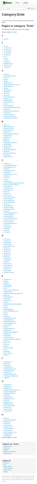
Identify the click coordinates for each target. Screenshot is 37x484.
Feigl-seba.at (7, 365)
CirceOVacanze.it (8, 190)
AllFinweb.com (8, 90)
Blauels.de (6, 151)
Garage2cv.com (8, 386)
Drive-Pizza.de (8, 263)
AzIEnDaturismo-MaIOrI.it (10, 118)
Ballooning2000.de (9, 126)
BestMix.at (6, 139)
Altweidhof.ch (7, 91)
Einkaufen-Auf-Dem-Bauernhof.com (13, 293)
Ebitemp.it (6, 283)
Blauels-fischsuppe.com (10, 149)
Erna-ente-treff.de (8, 348)
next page (13, 32)
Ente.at (5, 313)
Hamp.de (6, 418)
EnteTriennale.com (9, 337)
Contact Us (6, 463)
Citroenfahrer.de (8, 205)
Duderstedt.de (7, 270)
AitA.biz (6, 81)
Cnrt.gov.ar (7, 211)
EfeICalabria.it (7, 286)
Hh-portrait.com (8, 425)
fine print (30, 479)
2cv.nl (5, 56)
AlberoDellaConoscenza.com (11, 84)
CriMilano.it (7, 228)
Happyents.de (7, 421)
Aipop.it (6, 79)
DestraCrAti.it (7, 249)
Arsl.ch (5, 104)
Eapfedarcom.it (8, 279)
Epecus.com (7, 342)
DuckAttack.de (7, 267)
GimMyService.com (9, 399)
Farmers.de (7, 363)
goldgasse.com (8, 402)
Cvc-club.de (7, 232)
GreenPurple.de (8, 409)
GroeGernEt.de (8, 411)
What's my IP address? (9, 451)
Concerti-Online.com (9, 220)
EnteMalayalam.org (9, 320)
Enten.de (6, 327)
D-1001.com (7, 239)
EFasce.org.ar (7, 284)
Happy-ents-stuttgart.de (10, 420)
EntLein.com (7, 341)
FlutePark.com (7, 372)
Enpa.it (5, 305)
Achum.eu (6, 77)
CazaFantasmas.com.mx (10, 174)
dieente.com (7, 255)
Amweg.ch (6, 95)
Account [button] (31, 8)
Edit (25, 2)
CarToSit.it (6, 169)
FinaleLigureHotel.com (10, 369)
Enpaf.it (6, 307)
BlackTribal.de (7, 144)
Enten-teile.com (8, 325)
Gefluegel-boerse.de (9, 393)
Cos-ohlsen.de (7, 227)
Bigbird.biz (6, 141)
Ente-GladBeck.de (9, 309)
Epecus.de (6, 344)
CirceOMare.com (8, 188)
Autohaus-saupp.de (9, 114)
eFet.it (5, 288)
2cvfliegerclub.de (8, 63)
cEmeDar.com (7, 181)
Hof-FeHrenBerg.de (9, 428)
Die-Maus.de (7, 253)
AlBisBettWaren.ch (9, 86)
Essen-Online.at (8, 353)
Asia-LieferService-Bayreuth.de (12, 107)
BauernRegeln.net (8, 130)
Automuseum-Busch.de (10, 116)
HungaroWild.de (8, 434)
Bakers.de (6, 125)
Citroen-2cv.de (7, 195)
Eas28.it (6, 281)
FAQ (4, 464)
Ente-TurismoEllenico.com (11, 311)
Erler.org (6, 346)
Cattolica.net (7, 172)
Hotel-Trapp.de (8, 430)
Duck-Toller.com (8, 265)
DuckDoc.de (7, 269)
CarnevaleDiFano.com (10, 167)
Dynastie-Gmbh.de (9, 272)
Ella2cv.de (6, 295)
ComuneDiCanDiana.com (10, 218)
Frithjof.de (6, 377)
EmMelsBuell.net (8, 297)
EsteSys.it (6, 355)
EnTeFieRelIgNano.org (10, 318)
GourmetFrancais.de (9, 406)
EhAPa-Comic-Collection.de (11, 290)
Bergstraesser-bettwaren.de (11, 134)
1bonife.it (6, 39)
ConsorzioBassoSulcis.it (10, 223)
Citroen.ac (6, 204)
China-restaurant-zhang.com (11, 184)
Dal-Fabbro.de (7, 244)
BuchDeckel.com (8, 156)
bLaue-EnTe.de (8, 146)
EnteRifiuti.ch (7, 334)
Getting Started (7, 466)
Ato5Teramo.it (7, 112)
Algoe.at (6, 88)
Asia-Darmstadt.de (9, 105)
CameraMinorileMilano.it (10, 165)
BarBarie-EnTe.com (9, 128)
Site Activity (6, 448)
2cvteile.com (7, 67)
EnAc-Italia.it (7, 298)
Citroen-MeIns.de (8, 198)
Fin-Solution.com (8, 367)
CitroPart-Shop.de (8, 207)
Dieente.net (7, 256)
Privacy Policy (7, 470)
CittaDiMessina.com (9, 209)
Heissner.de (7, 423)
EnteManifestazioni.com (10, 321)
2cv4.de (6, 58)
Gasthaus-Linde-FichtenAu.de (12, 390)
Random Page (7, 446)
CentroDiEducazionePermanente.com (14, 183)
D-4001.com (7, 241)
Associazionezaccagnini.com (11, 111)
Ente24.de (6, 316)
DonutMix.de (7, 260)
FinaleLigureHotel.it (9, 370)
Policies (5, 471)
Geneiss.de (7, 395)
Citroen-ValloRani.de (9, 202)
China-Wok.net (8, 186)
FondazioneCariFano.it (10, 374)
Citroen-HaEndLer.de (9, 197)
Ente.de (6, 314)
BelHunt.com (7, 132)
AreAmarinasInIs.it (9, 102)
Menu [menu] (17, 3)
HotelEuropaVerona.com (10, 432)
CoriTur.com (7, 225)
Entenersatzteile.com (9, 328)
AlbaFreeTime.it (8, 83)
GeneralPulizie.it (8, 397)
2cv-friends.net (8, 51)
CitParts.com (7, 193)
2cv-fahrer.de (7, 49)
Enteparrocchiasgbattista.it (11, 332)
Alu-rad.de (6, 93)
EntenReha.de (7, 330)
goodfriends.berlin (8, 404)
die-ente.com (7, 251)
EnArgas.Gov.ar (8, 300)
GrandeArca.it (7, 407)
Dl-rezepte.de (7, 258)
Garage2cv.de (7, 388)
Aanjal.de (6, 74)
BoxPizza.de (7, 155)
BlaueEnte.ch (7, 148)
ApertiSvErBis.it (8, 100)
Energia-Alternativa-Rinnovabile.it (13, 304)
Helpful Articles (7, 453)
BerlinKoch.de (7, 137)
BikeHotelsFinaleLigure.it (10, 142)
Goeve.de (6, 400)
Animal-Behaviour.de (9, 97)
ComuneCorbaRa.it (9, 214)
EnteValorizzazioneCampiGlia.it (12, 339)
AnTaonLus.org (8, 98)
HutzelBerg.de (7, 435)
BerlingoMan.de (8, 135)
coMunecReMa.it (8, 216)
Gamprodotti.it (7, 384)
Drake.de (6, 262)
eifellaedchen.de (8, 291)
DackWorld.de (7, 242)
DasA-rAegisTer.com (9, 246)
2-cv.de (6, 46)
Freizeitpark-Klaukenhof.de (11, 376)
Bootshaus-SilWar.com (10, 153)
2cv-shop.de (7, 55)
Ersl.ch (5, 349)
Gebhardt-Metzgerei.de (10, 391)
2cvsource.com (8, 65)
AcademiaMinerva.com (10, 76)
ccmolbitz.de (7, 176)
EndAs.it (6, 302)
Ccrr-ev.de (6, 177)
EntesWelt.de (7, 335)
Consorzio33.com (8, 221)
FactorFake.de (7, 362)
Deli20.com (7, 248)
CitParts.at (6, 191)
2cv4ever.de (7, 62)
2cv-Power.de (7, 53)
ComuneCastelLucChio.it (10, 212)
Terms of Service (8, 468)
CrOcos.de (6, 230)
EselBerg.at (7, 351)
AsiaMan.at (7, 109)
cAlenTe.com (7, 163)
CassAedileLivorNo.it (9, 170)
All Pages (6, 449)
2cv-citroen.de (7, 48)
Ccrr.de (6, 179)
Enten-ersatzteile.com (9, 323)
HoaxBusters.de (8, 427)
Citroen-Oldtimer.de (9, 200)
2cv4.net (6, 60)
